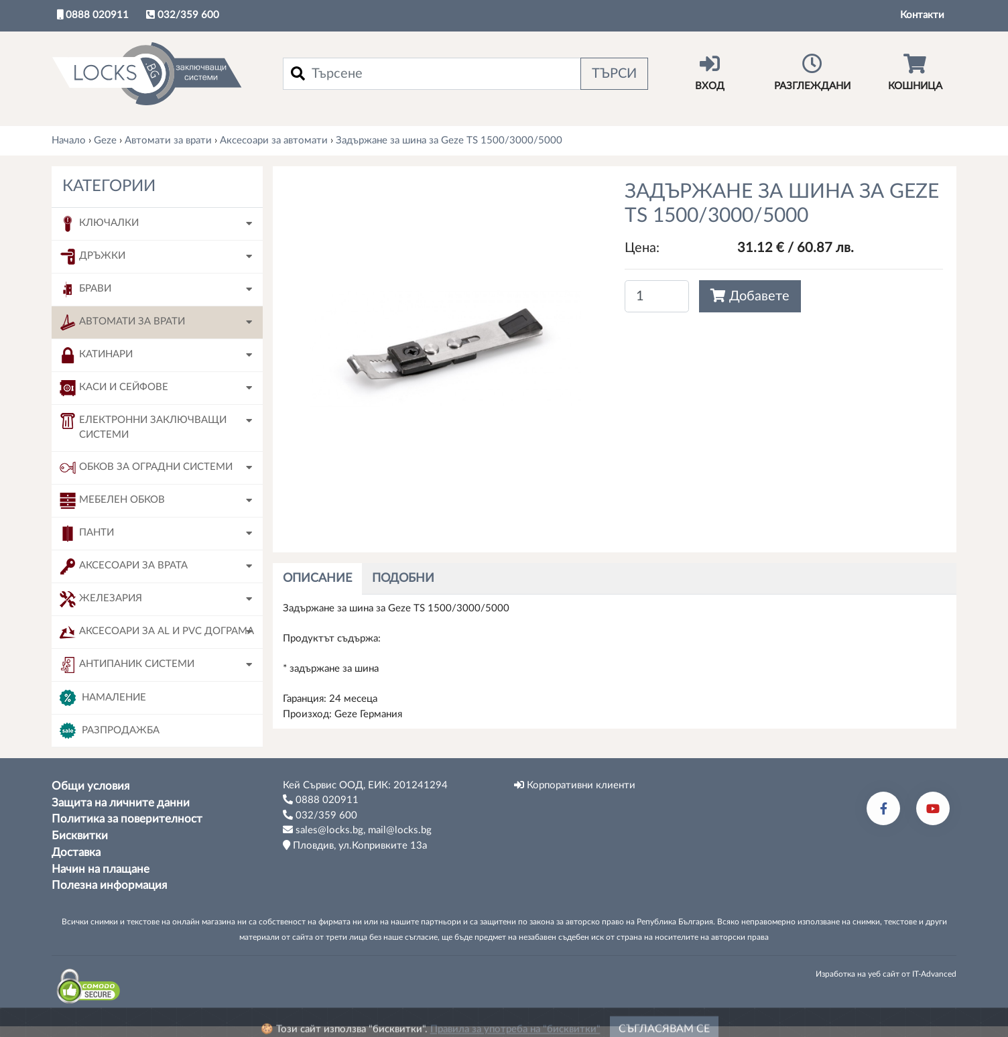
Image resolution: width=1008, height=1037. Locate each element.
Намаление (103, 698)
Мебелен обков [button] (112, 501)
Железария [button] (101, 599)
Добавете (750, 296)
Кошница (915, 72)
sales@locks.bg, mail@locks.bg (357, 830)
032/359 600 (182, 14)
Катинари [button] (96, 355)
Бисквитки (80, 836)
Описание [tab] (317, 578)
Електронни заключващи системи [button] (143, 426)
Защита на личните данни (121, 803)
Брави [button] (85, 290)
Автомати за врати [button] (122, 322)
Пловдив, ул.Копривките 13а (355, 845)
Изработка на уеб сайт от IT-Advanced (886, 974)
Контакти (922, 15)
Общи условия (90, 786)
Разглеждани (812, 72)
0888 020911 (93, 14)
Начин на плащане (100, 869)
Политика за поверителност (127, 819)
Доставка (76, 852)
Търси (614, 73)
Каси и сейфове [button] (114, 388)
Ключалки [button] (99, 224)
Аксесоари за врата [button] (124, 566)
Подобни (403, 578)
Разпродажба (110, 731)
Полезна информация (109, 885)
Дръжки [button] (92, 257)
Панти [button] (87, 534)
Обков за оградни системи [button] (146, 468)
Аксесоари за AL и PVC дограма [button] (157, 632)
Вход (709, 72)
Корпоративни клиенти (574, 785)
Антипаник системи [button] (127, 665)
